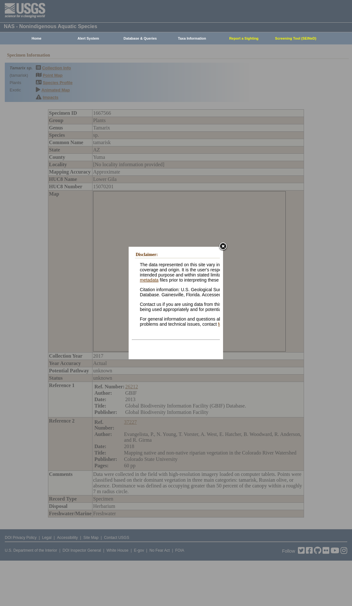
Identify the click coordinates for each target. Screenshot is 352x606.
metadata (149, 280)
